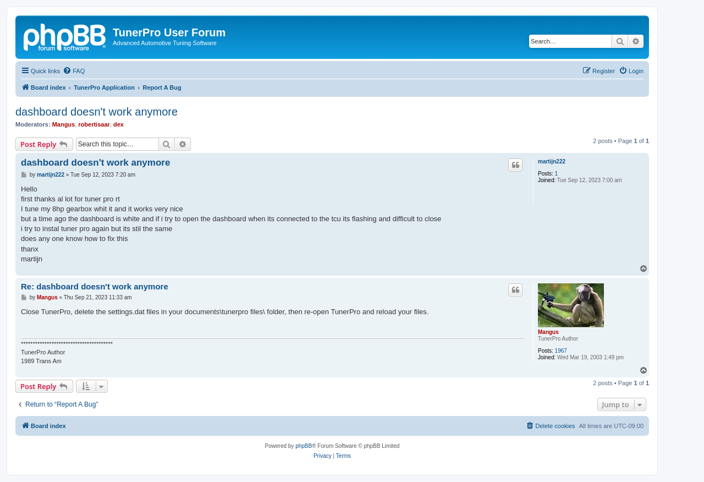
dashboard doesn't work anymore (96, 112)
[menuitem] (74, 71)
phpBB (303, 446)
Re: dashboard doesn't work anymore (94, 286)
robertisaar (93, 124)
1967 (561, 351)
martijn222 (551, 161)
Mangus (63, 124)
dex (118, 124)
